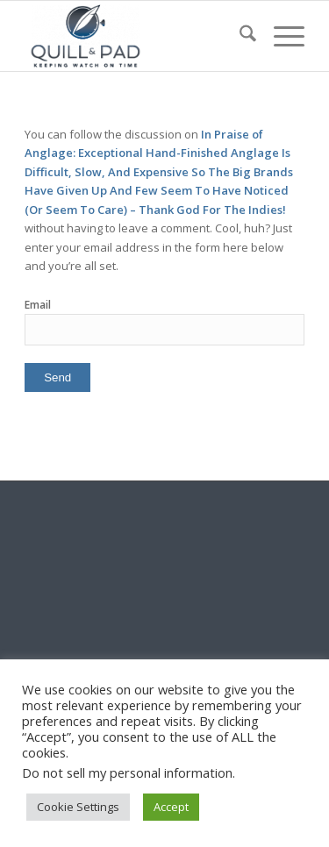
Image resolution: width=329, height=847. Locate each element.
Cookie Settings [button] (78, 807)
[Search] (239, 36)
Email (38, 304)
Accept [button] (171, 807)
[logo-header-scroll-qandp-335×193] (136, 36)
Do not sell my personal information (127, 772)
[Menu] (280, 36)
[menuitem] (239, 36)
